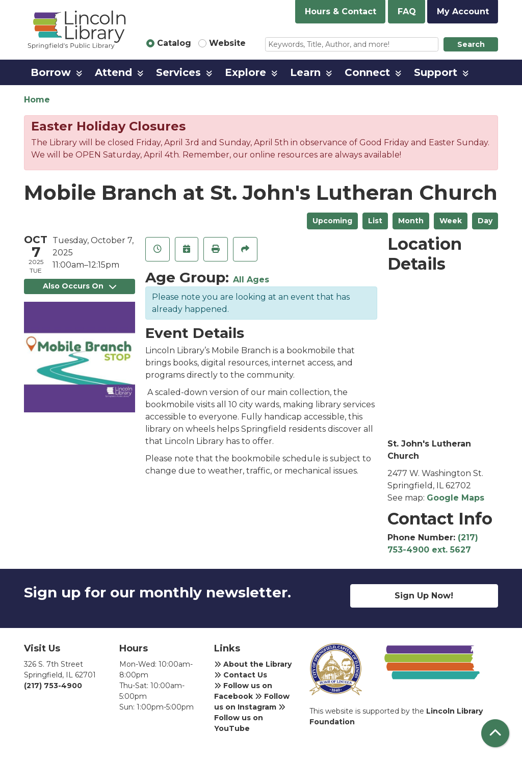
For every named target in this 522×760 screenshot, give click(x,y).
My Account (463, 11)
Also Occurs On (79, 286)
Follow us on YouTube (249, 718)
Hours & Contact (340, 11)
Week (450, 220)
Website (227, 43)
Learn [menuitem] (305, 72)
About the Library (253, 664)
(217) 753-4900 (53, 685)
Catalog (174, 43)
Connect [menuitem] (367, 72)
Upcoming (332, 220)
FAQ (407, 11)
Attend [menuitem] (113, 72)
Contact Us (240, 674)
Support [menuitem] (435, 72)
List (375, 220)
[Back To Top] (495, 733)
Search (471, 44)
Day (485, 220)
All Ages (251, 279)
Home (37, 99)
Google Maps (455, 498)
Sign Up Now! (424, 595)
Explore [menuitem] (245, 72)
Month (411, 220)
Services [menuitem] (178, 72)
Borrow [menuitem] (51, 72)
